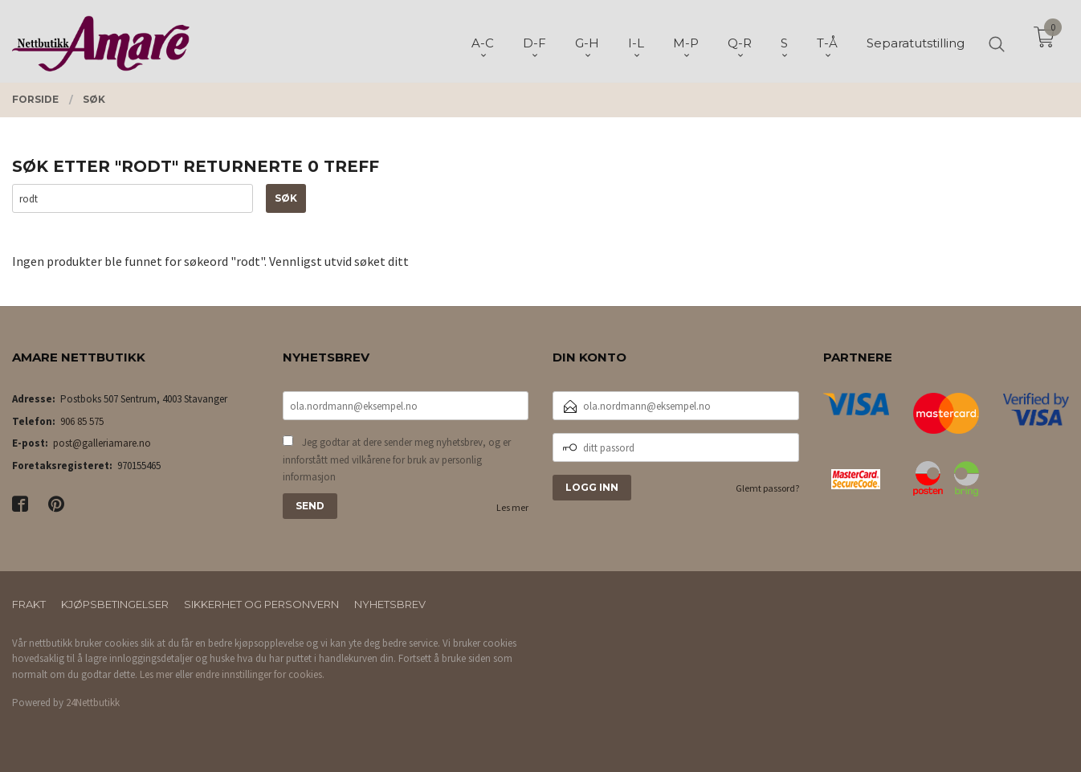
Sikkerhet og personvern (261, 604)
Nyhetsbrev (390, 604)
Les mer (512, 507)
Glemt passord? (767, 488)
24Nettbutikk (93, 702)
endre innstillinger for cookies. (259, 674)
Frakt (29, 604)
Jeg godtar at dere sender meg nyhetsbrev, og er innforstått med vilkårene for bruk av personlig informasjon (397, 459)
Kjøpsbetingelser (115, 604)
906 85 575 (82, 421)
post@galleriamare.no (102, 443)
